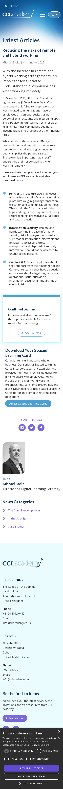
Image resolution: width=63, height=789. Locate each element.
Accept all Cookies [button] (31, 768)
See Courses (33, 333)
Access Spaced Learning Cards (28, 403)
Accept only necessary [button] (31, 776)
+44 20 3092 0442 (13, 613)
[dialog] (31, 758)
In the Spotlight (18, 518)
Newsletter (16, 718)
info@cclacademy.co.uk (17, 623)
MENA (14, 5)
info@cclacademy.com (16, 679)
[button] (31, 783)
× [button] (59, 731)
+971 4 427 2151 (13, 670)
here (18, 180)
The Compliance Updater (24, 510)
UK (6, 5)
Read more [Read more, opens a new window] (43, 744)
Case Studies (16, 526)
